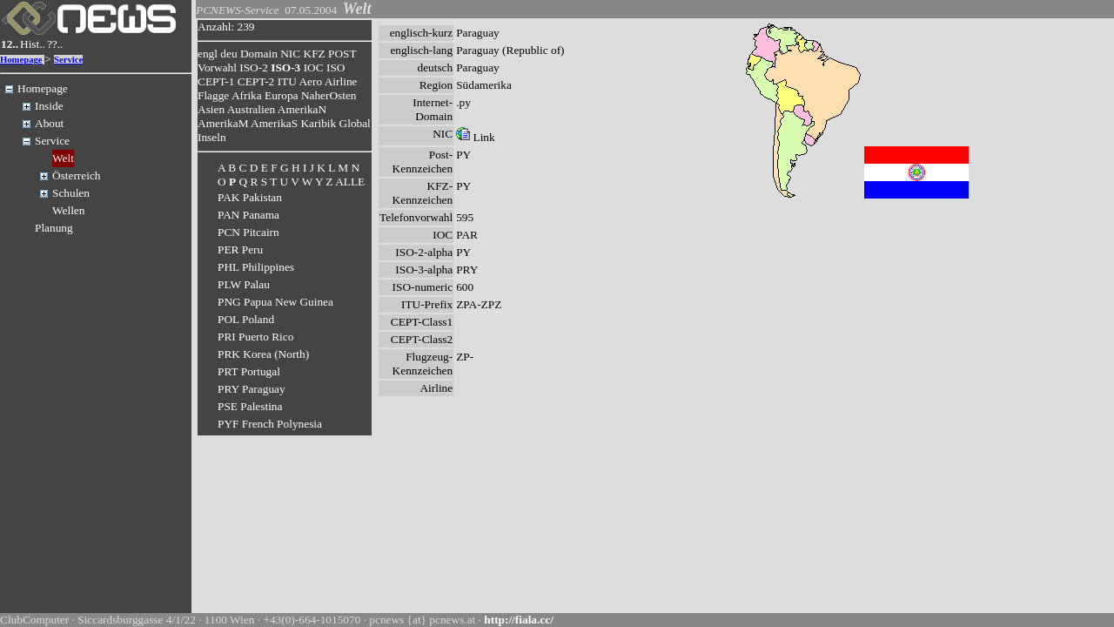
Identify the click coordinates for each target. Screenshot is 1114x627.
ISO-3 (285, 67)
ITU (287, 81)
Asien (211, 109)
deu (228, 53)
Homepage (21, 59)
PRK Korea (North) (263, 354)
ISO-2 (253, 67)
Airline (341, 81)
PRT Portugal (249, 371)
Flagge (213, 95)
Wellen (68, 210)
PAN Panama (248, 214)
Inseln (212, 137)
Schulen (71, 192)
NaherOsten (329, 95)
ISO (335, 67)
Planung (54, 227)
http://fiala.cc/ (519, 619)
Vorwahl (217, 67)
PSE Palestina (250, 406)
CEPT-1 (216, 81)
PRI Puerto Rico (255, 336)
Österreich (76, 175)
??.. (55, 44)
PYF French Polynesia (270, 423)
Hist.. (32, 44)
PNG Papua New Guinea (275, 301)
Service (68, 59)
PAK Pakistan (250, 197)
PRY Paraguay (251, 388)
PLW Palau (244, 284)
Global (355, 123)
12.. (9, 44)
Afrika (247, 95)
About (49, 123)
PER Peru (240, 249)
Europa (282, 95)
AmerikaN (302, 109)
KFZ (314, 53)
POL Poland (246, 319)
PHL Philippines (256, 266)
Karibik (318, 123)
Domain (259, 53)
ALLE (350, 181)
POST (342, 53)
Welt (63, 158)
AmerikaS (274, 123)
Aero (310, 81)
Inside (49, 105)
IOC (314, 67)
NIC (290, 53)
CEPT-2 (256, 81)
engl (208, 53)
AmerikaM (223, 123)
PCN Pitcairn (248, 232)
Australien (251, 109)
